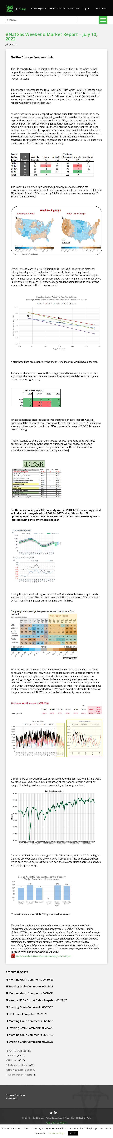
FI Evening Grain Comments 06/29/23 (29, 986)
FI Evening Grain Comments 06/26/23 (29, 1041)
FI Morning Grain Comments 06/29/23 (30, 993)
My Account (74, 8)
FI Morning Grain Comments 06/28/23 (30, 1021)
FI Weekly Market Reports (19, 1074)
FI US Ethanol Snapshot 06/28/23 (26, 1014)
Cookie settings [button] (56, 1133)
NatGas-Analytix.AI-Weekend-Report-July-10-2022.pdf (41, 956)
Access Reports (38, 8)
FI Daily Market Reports (18, 1064)
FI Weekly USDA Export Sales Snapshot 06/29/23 (36, 1000)
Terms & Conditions (15, 1095)
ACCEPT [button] (73, 1133)
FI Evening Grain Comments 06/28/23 (29, 1007)
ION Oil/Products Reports (19, 1069)
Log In (86, 8)
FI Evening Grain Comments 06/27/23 (29, 1028)
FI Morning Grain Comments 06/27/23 (30, 1035)
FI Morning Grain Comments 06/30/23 (30, 979)
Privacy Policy (12, 1098)
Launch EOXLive (57, 8)
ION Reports (12, 1060)
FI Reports (11, 1055)
